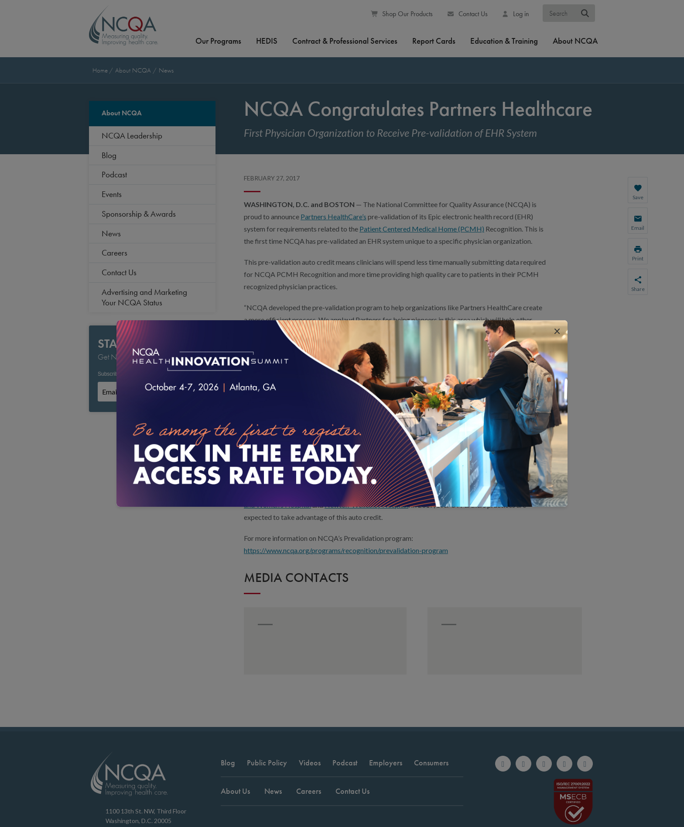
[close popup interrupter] (557, 331)
